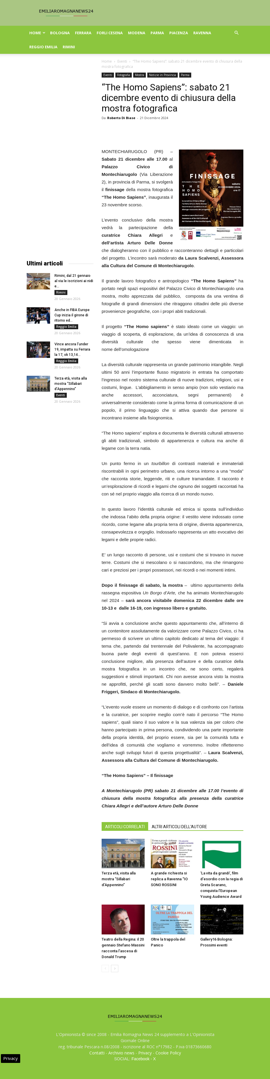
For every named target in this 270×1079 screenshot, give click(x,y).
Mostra (139, 75)
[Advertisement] (60, 160)
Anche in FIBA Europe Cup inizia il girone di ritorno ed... (72, 315)
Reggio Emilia (43, 46)
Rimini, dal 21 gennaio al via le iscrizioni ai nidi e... (73, 281)
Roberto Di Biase (121, 118)
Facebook (140, 1058)
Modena (136, 32)
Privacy (145, 1053)
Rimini (69, 46)
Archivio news (121, 1053)
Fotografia (123, 75)
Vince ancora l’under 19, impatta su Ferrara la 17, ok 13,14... (72, 349)
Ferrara (83, 32)
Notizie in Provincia (162, 75)
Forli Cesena (110, 32)
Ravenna (202, 32)
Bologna (60, 32)
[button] (236, 33)
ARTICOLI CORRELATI (125, 826)
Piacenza (178, 32)
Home (37, 32)
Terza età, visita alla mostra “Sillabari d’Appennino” (119, 879)
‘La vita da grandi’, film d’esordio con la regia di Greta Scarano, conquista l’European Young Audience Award (221, 885)
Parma (157, 32)
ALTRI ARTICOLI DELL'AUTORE (179, 826)
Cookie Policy (168, 1053)
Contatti (97, 1053)
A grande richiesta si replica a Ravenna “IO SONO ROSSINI (169, 879)
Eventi (122, 61)
